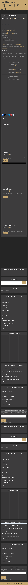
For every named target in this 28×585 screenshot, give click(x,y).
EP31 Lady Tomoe (7, 189)
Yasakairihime (5, 305)
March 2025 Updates (7, 391)
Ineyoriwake (4, 307)
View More (5, 160)
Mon (18, 30)
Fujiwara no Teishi (10, 33)
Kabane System (5, 300)
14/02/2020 (5, 191)
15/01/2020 (5, 154)
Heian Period (8, 25)
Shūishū (3, 328)
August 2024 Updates (7, 401)
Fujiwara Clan (4, 44)
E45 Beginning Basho (9, 225)
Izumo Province (5, 310)
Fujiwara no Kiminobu (10, 30)
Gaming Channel (16, 69)
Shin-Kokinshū (5, 325)
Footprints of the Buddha (8, 320)
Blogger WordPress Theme (9, 583)
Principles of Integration (8, 323)
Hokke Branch (18, 44)
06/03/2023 (5, 18)
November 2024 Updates (8, 396)
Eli (12, 18)
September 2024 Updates (8, 399)
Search (14, 279)
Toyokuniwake (5, 302)
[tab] (26, 5)
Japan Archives (16, 61)
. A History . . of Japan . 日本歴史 (10, 5)
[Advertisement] (14, 252)
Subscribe (3, 420)
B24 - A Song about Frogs (8, 381)
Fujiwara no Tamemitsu (10, 29)
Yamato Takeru (5, 313)
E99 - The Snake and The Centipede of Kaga (12, 371)
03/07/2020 (5, 227)
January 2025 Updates (7, 394)
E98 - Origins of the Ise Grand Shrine (11, 374)
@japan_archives (14, 65)
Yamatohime (5, 315)
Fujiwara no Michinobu (11, 32)
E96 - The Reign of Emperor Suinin (10, 379)
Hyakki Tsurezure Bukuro (8, 318)
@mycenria (18, 72)
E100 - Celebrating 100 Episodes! (10, 369)
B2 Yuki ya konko (7, 152)
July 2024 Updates (6, 404)
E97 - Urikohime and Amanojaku (9, 376)
